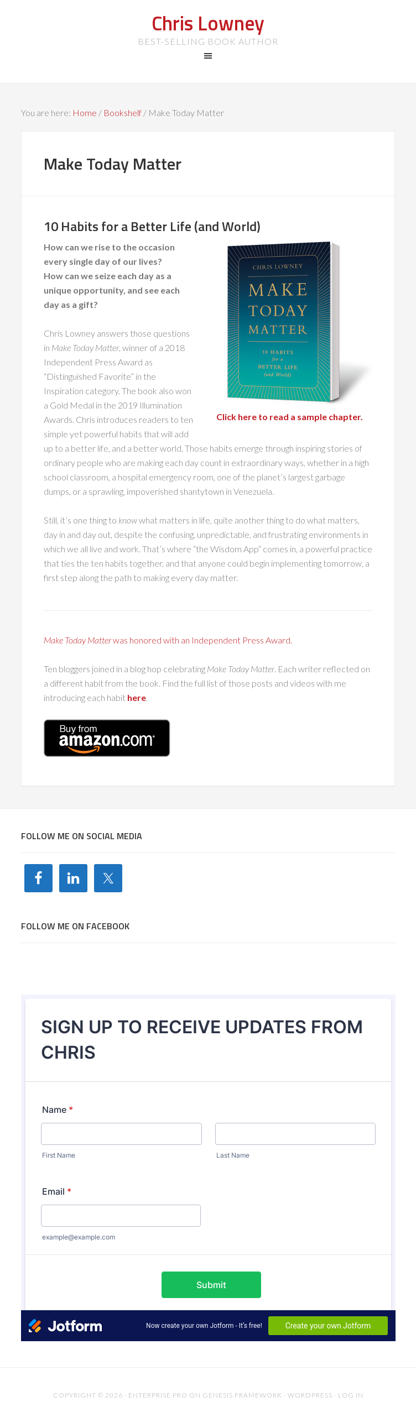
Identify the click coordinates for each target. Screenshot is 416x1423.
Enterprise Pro (158, 1395)
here (136, 697)
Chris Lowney (208, 23)
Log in (350, 1395)
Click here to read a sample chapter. (289, 416)
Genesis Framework (242, 1395)
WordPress (310, 1395)
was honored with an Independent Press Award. (168, 640)
